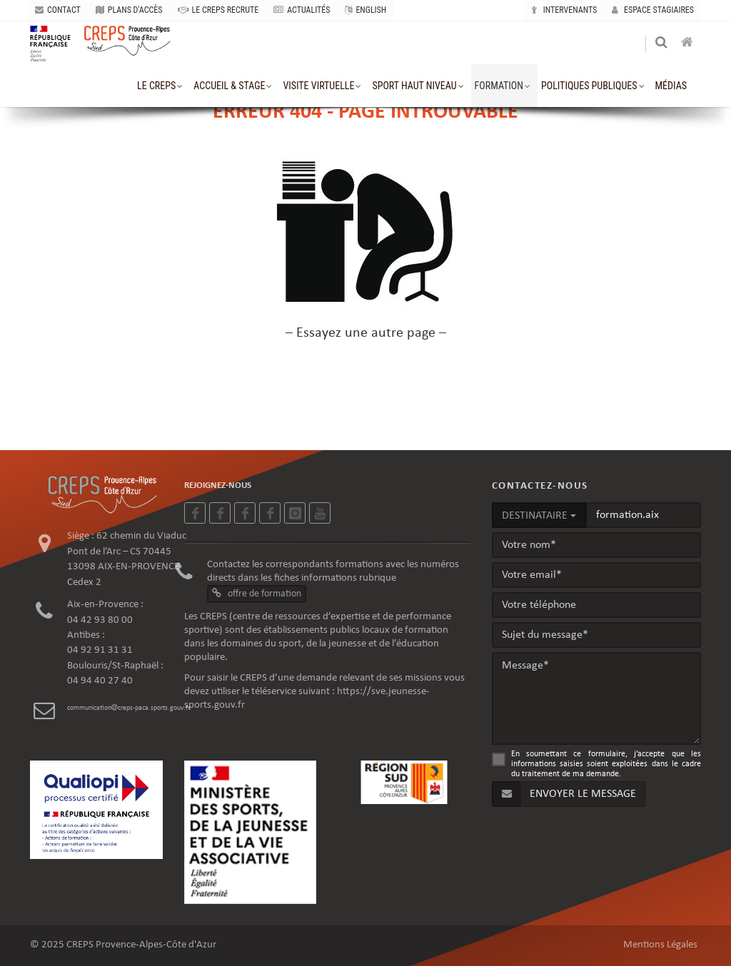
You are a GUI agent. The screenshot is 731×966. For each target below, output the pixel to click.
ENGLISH (365, 10)
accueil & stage (229, 85)
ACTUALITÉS (301, 10)
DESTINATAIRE (539, 516)
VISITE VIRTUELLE (318, 85)
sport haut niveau (414, 85)
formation (499, 85)
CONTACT (58, 10)
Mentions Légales (660, 945)
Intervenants (564, 10)
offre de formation (256, 593)
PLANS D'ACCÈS (129, 10)
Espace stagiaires (653, 10)
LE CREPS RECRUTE (218, 10)
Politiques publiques (589, 85)
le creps (156, 85)
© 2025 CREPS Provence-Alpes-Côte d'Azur (123, 945)
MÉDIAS (671, 85)
